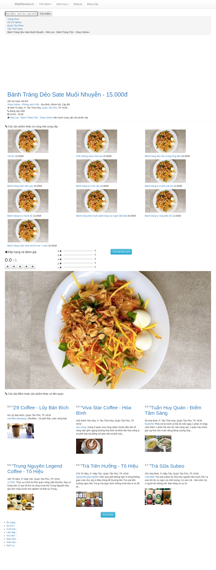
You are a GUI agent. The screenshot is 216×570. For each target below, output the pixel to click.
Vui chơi (11, 535)
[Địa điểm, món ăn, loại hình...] (21, 13)
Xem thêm (108, 514)
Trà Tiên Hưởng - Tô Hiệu (110, 466)
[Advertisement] (108, 61)
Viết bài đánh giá (121, 251)
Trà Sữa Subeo (167, 466)
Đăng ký (78, 4)
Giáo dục (11, 542)
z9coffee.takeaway (16, 418)
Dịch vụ (11, 545)
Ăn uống (11, 522)
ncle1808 (149, 477)
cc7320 (11, 482)
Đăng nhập (92, 4)
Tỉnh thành (45, 4)
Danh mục (62, 4)
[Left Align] (7, 266)
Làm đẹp (11, 532)
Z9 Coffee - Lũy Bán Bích (41, 407)
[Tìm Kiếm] (45, 13)
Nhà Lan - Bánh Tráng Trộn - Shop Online (31, 117)
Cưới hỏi (11, 529)
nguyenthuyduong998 (87, 477)
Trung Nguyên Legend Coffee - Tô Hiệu (34, 468)
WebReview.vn (24, 4)
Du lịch (10, 525)
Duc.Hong (81, 427)
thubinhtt (149, 424)
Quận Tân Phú (49, 107)
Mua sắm (11, 539)
